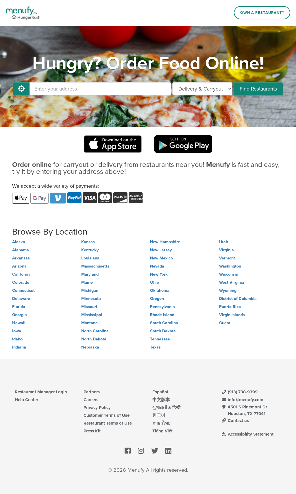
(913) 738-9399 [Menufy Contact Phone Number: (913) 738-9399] (239, 392)
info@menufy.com (242, 399)
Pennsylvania (162, 306)
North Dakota (93, 339)
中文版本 (161, 399)
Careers (91, 399)
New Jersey (161, 250)
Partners (92, 392)
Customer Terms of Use (107, 415)
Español (160, 392)
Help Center (26, 399)
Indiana (19, 347)
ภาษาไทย (161, 423)
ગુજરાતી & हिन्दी (166, 407)
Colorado (20, 282)
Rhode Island (162, 314)
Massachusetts (95, 266)
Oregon (157, 298)
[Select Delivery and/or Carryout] (202, 88)
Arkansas (21, 258)
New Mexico (161, 258)
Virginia (226, 250)
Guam (224, 322)
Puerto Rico (230, 306)
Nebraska (90, 347)
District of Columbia (238, 298)
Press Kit (92, 431)
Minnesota (91, 298)
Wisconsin (228, 274)
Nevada (157, 266)
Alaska (18, 241)
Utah (223, 241)
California (21, 274)
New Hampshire (165, 241)
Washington (230, 266)
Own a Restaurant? (262, 12)
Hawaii (18, 322)
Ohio (154, 282)
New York (159, 274)
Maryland (90, 274)
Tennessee (160, 339)
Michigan (89, 290)
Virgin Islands (232, 314)
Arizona (19, 266)
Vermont (227, 258)
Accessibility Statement (247, 434)
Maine (87, 282)
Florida (18, 306)
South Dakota (163, 331)
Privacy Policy (97, 407)
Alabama (20, 250)
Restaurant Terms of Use (108, 423)
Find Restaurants (258, 89)
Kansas (88, 241)
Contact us (235, 420)
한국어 (158, 415)
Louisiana (90, 258)
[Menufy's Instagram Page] (141, 451)
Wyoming (227, 290)
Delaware (21, 298)
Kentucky (90, 250)
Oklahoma (159, 290)
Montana (89, 322)
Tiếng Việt (162, 431)
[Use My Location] (21, 88)
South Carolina (164, 322)
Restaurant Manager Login (41, 392)
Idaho (17, 339)
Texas (155, 347)
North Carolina (95, 331)
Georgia (19, 314)
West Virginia (231, 282)
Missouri (89, 306)
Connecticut (23, 290)
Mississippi (91, 314)
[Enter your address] (100, 88)
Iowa (16, 331)
